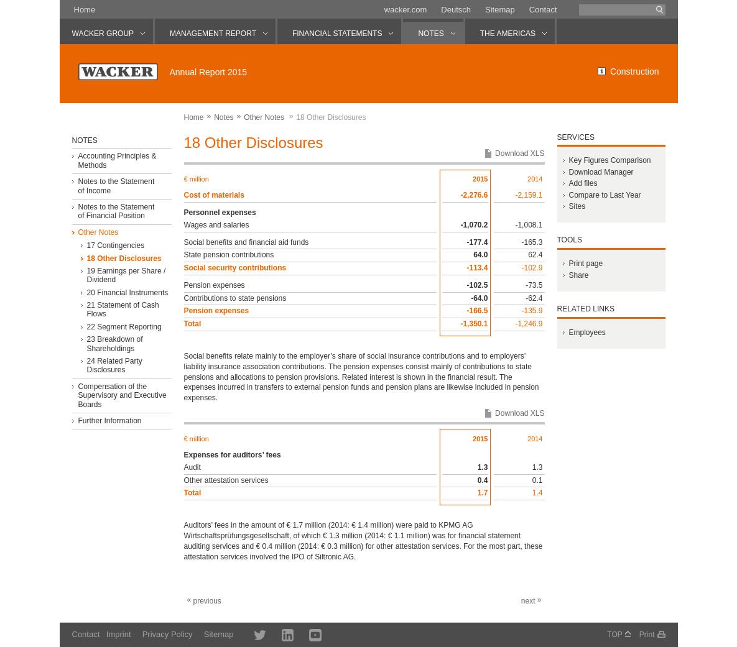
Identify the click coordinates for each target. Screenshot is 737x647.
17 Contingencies (115, 245)
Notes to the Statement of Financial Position (116, 211)
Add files (582, 183)
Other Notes (264, 117)
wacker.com (405, 9)
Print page (585, 263)
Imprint (118, 634)
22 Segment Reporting (123, 327)
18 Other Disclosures (123, 258)
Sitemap (500, 9)
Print (647, 634)
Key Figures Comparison (609, 160)
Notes (223, 117)
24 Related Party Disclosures (114, 365)
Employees (586, 332)
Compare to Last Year (604, 195)
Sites (576, 206)
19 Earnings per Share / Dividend (125, 275)
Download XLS (519, 153)
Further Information (109, 420)
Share (578, 275)
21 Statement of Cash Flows (122, 309)
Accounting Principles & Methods (117, 160)
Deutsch (456, 9)
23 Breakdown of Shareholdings (114, 343)
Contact (543, 9)
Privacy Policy (167, 634)
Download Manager (600, 172)
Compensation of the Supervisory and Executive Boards (122, 395)
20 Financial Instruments (127, 292)
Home (85, 9)
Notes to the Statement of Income (116, 186)
